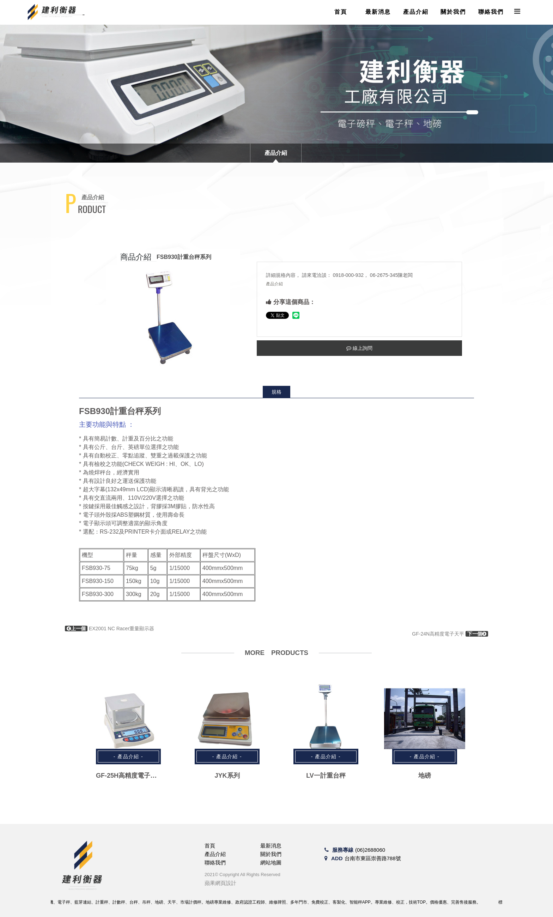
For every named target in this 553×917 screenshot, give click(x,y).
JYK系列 (226, 775)
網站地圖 (270, 863)
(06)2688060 (370, 850)
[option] (168, 316)
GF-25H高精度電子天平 (129, 775)
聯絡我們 (491, 12)
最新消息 (378, 12)
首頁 (340, 12)
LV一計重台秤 (326, 775)
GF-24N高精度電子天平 (450, 634)
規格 (276, 392)
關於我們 (453, 12)
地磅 (424, 775)
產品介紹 (416, 12)
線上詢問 (359, 348)
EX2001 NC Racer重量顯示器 (109, 628)
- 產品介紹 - (128, 756)
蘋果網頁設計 (220, 883)
